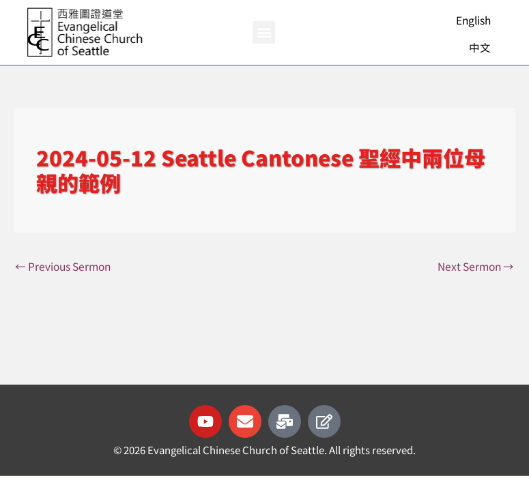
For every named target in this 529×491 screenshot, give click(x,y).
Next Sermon (476, 265)
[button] (264, 32)
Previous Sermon (63, 265)
